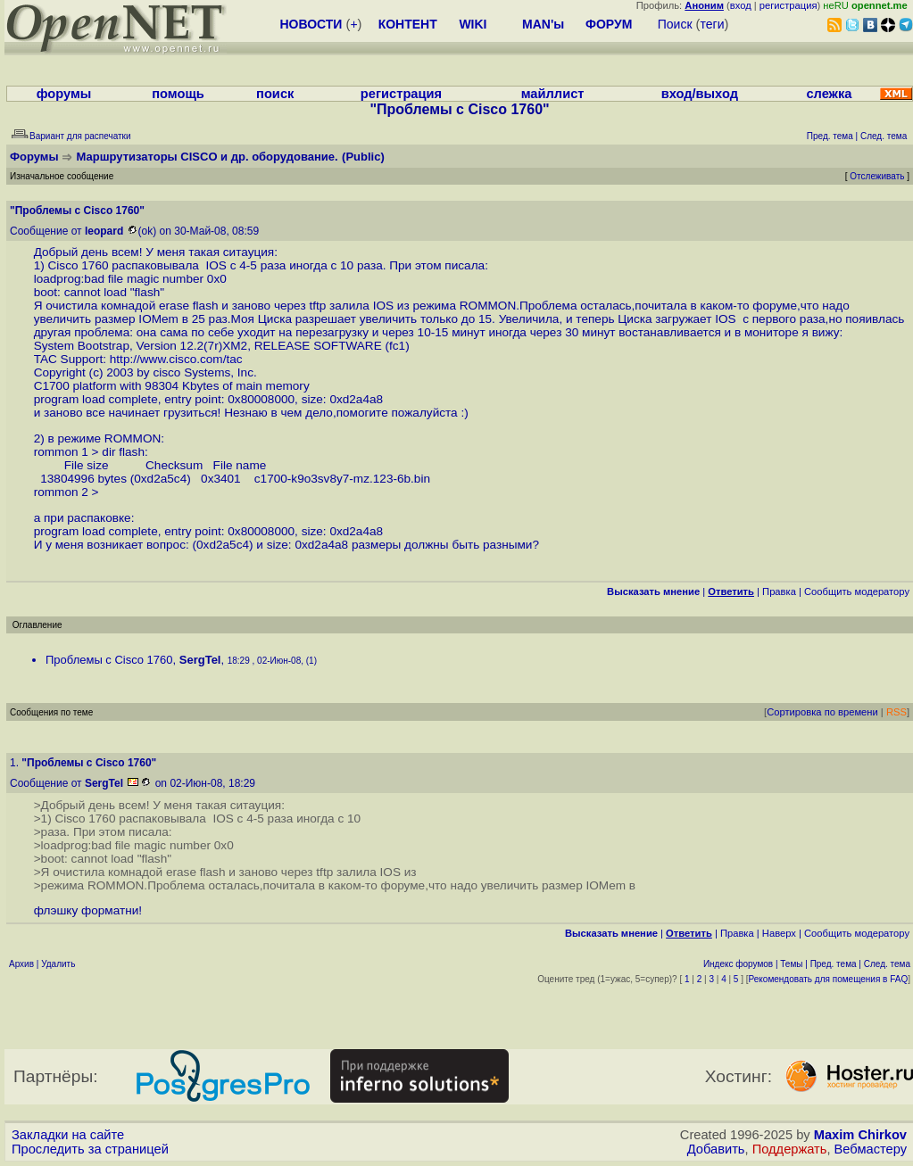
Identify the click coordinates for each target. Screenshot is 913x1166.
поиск (275, 94)
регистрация (788, 5)
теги (713, 24)
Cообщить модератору (856, 591)
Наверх (779, 933)
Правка (779, 591)
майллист (553, 94)
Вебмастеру (870, 1149)
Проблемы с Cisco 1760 (109, 659)
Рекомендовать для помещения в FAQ (829, 979)
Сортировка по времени (822, 712)
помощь (178, 94)
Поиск (675, 24)
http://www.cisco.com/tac (176, 359)
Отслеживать (877, 176)
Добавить (716, 1149)
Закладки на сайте (68, 1135)
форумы (64, 94)
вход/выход (699, 94)
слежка (828, 94)
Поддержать (789, 1149)
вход (740, 5)
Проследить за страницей (90, 1149)
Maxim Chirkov (860, 1135)
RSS (896, 712)
